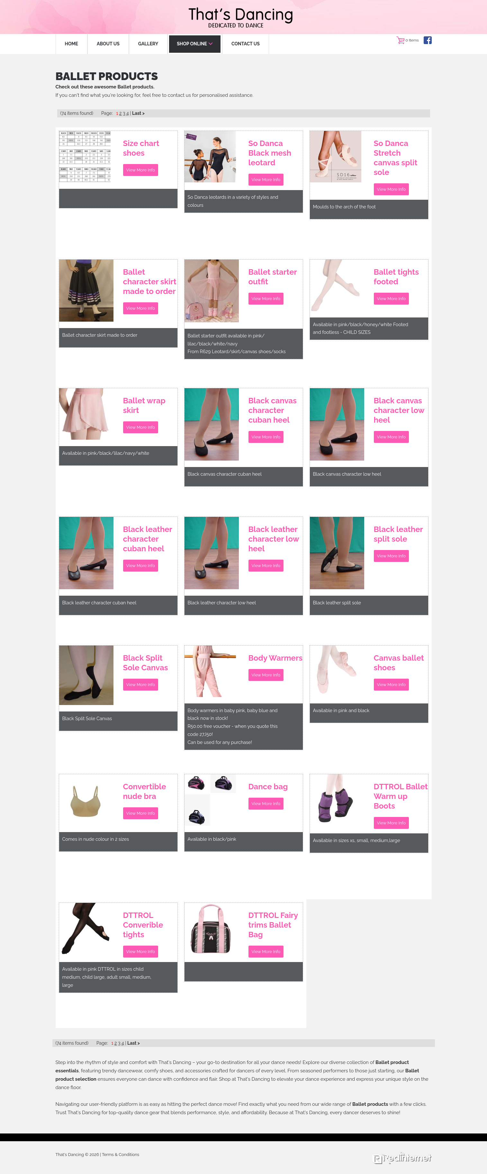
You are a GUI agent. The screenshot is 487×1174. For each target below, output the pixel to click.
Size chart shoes (141, 148)
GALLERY (148, 43)
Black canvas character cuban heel (272, 411)
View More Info (140, 171)
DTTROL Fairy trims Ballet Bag (273, 925)
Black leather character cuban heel (147, 539)
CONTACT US (245, 43)
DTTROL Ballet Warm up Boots (401, 797)
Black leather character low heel (273, 539)
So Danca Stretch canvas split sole (396, 158)
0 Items (412, 40)
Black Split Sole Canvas (145, 663)
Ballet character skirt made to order (149, 282)
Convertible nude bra (144, 792)
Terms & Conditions (120, 1154)
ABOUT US (108, 43)
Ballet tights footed (396, 277)
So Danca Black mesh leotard (269, 153)
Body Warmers (275, 658)
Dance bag (268, 787)
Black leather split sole (398, 534)
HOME (71, 43)
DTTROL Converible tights (143, 925)
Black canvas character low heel (399, 411)
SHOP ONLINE (195, 43)
